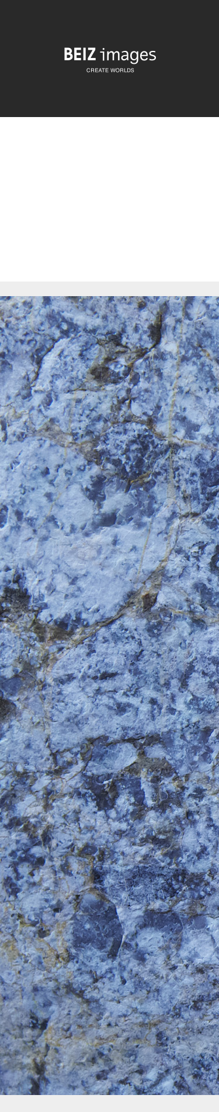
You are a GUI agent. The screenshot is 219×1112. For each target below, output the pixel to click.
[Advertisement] (109, 209)
